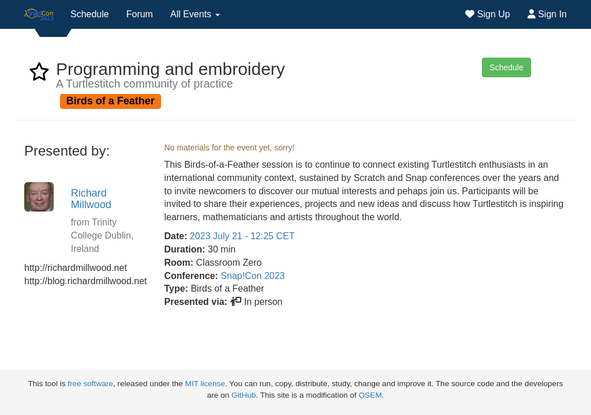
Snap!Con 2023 (252, 276)
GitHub (243, 395)
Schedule (89, 14)
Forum (139, 14)
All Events (195, 14)
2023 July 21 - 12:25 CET (242, 236)
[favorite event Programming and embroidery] (39, 75)
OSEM (369, 395)
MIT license (205, 383)
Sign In (547, 14)
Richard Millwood (91, 198)
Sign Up (487, 14)
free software (90, 383)
